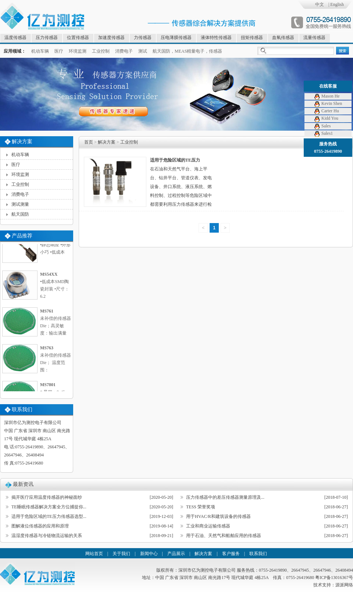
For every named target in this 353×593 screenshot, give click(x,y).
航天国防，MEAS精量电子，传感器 (187, 51)
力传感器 (142, 37)
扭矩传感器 (252, 37)
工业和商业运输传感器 (208, 526)
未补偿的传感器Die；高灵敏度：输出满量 (56, 323)
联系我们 (258, 553)
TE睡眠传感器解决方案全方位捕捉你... (48, 506)
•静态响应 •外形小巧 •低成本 (56, 245)
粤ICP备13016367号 (334, 577)
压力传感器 (47, 37)
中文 (319, 4)
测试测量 (20, 204)
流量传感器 (314, 37)
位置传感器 (78, 37)
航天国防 (20, 214)
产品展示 (176, 553)
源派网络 (344, 584)
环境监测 (77, 51)
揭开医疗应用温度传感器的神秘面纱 (46, 497)
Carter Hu (326, 110)
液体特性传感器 (216, 37)
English (337, 4)
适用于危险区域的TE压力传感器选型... (48, 516)
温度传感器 (15, 37)
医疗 (58, 51)
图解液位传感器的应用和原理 (40, 526)
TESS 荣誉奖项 (200, 506)
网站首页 (94, 553)
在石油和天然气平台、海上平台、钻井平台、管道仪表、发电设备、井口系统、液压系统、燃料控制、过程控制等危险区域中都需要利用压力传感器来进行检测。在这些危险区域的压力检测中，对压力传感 (181, 195)
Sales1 (323, 133)
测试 (142, 51)
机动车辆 (40, 51)
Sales (322, 125)
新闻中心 (149, 553)
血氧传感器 (283, 37)
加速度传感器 (111, 37)
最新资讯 (23, 484)
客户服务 (231, 553)
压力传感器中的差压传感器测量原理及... (225, 497)
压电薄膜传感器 (176, 37)
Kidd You (326, 118)
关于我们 (121, 553)
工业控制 (101, 51)
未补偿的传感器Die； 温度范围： (56, 360)
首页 (88, 142)
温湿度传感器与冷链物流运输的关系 (46, 535)
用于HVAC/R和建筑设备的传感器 (218, 516)
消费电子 (124, 51)
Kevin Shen (328, 103)
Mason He (327, 96)
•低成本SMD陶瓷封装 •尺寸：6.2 (56, 286)
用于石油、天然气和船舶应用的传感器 (223, 535)
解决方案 (106, 142)
